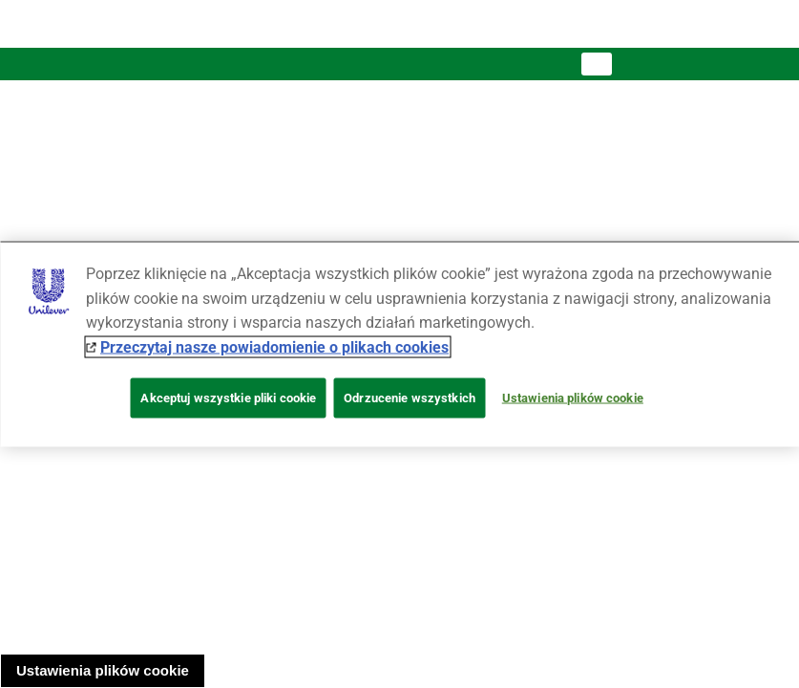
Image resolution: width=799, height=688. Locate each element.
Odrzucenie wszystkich (409, 398)
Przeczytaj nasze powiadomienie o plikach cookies (274, 346)
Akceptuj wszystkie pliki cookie (228, 398)
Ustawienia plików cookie (102, 670)
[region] (399, 344)
